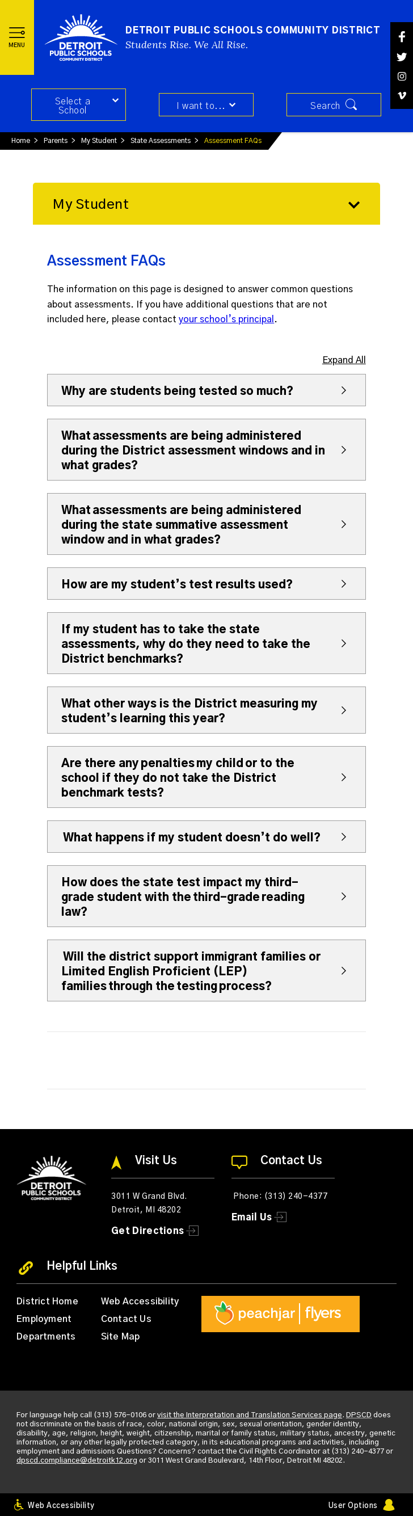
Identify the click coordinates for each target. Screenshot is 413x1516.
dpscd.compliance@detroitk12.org (76, 1460)
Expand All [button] (344, 360)
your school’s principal (226, 319)
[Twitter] (401, 57)
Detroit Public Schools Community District (253, 30)
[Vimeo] (401, 95)
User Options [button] (353, 1506)
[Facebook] (401, 37)
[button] (17, 37)
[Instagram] (401, 76)
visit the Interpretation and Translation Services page (249, 1415)
